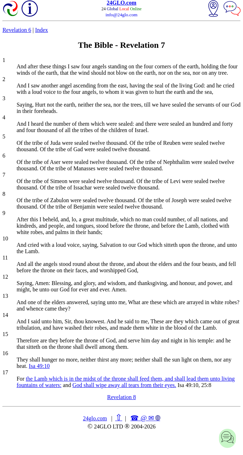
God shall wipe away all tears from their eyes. (124, 385)
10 (5, 238)
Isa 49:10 (39, 366)
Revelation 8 (121, 397)
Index (41, 30)
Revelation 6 (16, 30)
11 (5, 258)
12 (5, 277)
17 (5, 372)
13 (5, 296)
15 (5, 334)
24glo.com (95, 418)
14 (5, 315)
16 (5, 353)
